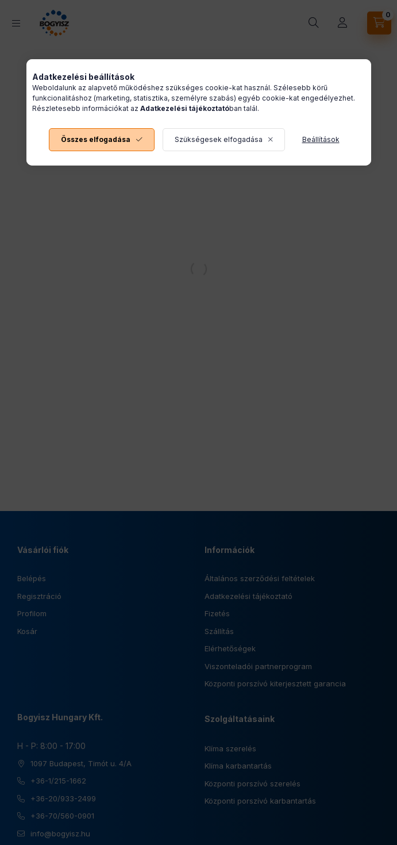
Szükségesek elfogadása (219, 139)
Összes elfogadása (95, 139)
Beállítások (321, 139)
